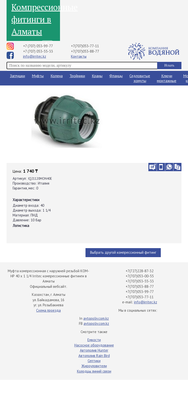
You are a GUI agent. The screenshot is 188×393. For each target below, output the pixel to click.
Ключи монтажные (166, 78)
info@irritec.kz (34, 56)
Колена (57, 75)
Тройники (77, 75)
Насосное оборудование (94, 345)
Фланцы (116, 75)
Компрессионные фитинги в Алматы (35, 19)
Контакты (78, 56)
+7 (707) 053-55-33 (38, 51)
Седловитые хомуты (139, 78)
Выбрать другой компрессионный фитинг (123, 252)
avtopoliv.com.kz (96, 318)
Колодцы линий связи (94, 371)
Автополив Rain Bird (94, 355)
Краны (97, 75)
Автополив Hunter (94, 350)
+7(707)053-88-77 (85, 51)
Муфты (38, 75)
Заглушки (17, 75)
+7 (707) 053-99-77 (38, 46)
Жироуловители (94, 366)
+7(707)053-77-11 (85, 46)
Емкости (94, 339)
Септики (94, 360)
